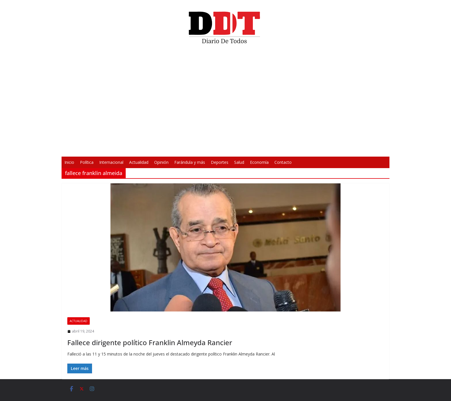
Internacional (111, 162)
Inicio (69, 162)
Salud (239, 162)
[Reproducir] (141, 148)
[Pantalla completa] (310, 148)
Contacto (283, 162)
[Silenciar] (301, 148)
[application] (225, 102)
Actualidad (138, 162)
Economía (259, 162)
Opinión (161, 162)
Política (86, 162)
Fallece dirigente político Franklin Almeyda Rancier (149, 342)
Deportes (219, 162)
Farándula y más (189, 162)
